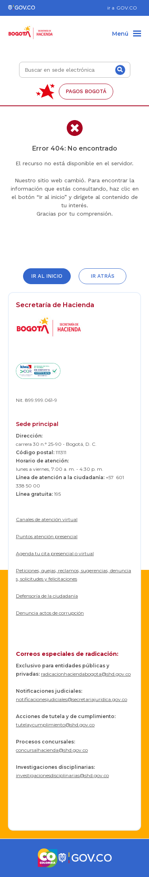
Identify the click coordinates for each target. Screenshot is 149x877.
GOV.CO (126, 8)
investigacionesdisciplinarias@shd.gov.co (62, 775)
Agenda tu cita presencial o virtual (55, 553)
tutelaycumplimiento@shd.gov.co (55, 725)
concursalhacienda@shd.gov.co (52, 750)
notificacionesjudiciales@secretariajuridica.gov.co (71, 699)
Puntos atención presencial (46, 536)
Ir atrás (102, 276)
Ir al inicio (46, 276)
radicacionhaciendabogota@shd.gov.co (86, 674)
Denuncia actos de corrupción (50, 613)
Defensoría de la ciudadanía (47, 596)
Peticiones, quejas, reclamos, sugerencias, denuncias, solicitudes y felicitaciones (73, 574)
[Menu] (126, 34)
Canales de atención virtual (46, 519)
